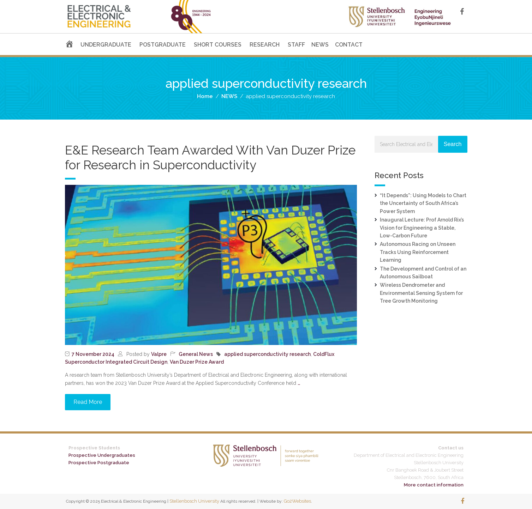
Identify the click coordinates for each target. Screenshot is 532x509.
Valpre (159, 354)
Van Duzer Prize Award (197, 362)
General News (196, 354)
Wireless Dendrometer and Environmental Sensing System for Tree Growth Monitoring (421, 293)
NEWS (320, 44)
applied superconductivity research (267, 354)
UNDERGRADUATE (105, 44)
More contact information (434, 484)
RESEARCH (265, 44)
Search (453, 144)
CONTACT (349, 44)
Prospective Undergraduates (101, 455)
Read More (87, 402)
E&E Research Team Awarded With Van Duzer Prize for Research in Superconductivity (210, 157)
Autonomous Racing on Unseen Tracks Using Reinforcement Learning (417, 252)
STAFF (296, 44)
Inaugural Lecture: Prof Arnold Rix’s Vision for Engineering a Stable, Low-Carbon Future (422, 227)
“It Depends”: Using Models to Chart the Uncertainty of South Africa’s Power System (423, 203)
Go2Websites (297, 501)
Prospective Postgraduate (98, 462)
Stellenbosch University (194, 501)
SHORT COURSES (217, 44)
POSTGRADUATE (162, 44)
